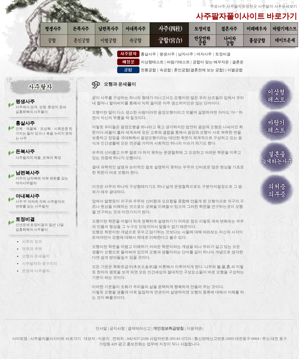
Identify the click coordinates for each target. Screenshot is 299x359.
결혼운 (238, 62)
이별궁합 (235, 70)
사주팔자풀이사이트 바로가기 (246, 16)
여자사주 (204, 54)
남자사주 (185, 54)
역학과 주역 (32, 249)
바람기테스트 (179, 62)
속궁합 (166, 70)
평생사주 (167, 54)
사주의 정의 (32, 241)
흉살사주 (148, 54)
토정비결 (223, 54)
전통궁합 (148, 70)
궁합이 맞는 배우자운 (211, 62)
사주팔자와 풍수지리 (39, 263)
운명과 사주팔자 (36, 271)
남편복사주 (27, 172)
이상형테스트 (153, 62)
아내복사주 (27, 196)
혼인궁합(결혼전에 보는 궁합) (199, 70)
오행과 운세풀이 (36, 256)
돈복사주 (25, 151)
